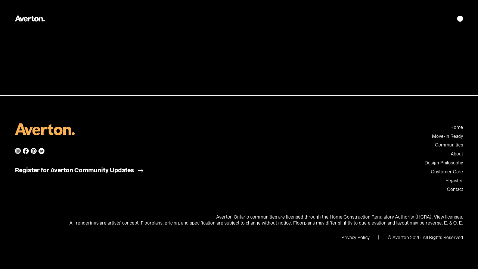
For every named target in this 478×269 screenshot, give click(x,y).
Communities (449, 145)
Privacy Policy (355, 237)
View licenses (448, 217)
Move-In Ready (447, 136)
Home (456, 127)
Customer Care (447, 172)
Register (454, 181)
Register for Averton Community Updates (74, 170)
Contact (455, 189)
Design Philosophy (444, 163)
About (457, 154)
